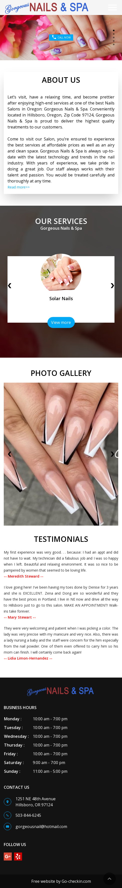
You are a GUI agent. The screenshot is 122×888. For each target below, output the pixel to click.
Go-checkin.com (76, 881)
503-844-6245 (28, 815)
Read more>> (19, 187)
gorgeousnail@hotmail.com (41, 826)
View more (61, 322)
